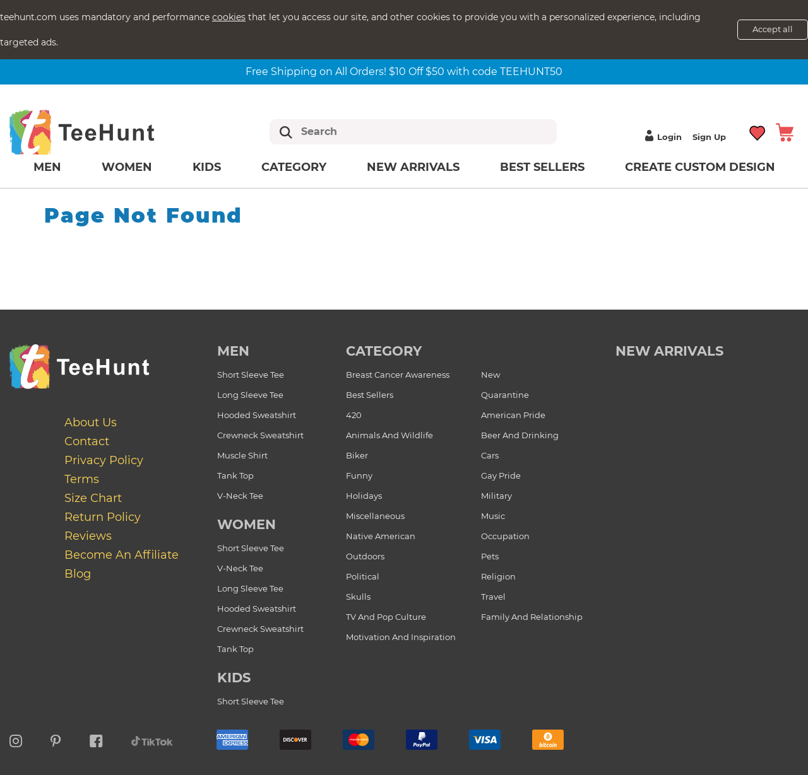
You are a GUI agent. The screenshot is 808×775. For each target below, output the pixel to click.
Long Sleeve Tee (250, 395)
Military (496, 496)
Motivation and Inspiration (401, 637)
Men (47, 167)
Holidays (364, 496)
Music (493, 516)
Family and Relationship (532, 617)
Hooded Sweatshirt (256, 415)
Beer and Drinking (520, 435)
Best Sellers (542, 167)
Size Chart (93, 498)
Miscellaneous (375, 516)
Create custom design (700, 167)
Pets (490, 556)
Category (293, 167)
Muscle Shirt (242, 455)
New (490, 375)
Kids (207, 167)
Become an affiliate (121, 555)
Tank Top (235, 475)
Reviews (88, 536)
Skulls (358, 596)
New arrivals (413, 167)
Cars (490, 455)
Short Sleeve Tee (250, 375)
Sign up (709, 137)
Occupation (505, 536)
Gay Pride (501, 475)
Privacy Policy (103, 460)
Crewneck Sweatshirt (260, 435)
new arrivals (669, 351)
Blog (77, 574)
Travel (493, 596)
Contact (86, 441)
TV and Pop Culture (386, 617)
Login (661, 137)
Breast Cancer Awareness (397, 375)
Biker (357, 455)
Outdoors (365, 556)
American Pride (513, 415)
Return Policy (102, 517)
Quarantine (505, 395)
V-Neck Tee (240, 496)
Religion (498, 576)
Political (362, 576)
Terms (81, 479)
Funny (359, 475)
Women (127, 167)
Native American (380, 536)
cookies (229, 17)
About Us (90, 422)
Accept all (772, 29)
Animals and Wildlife (389, 435)
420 (354, 415)
